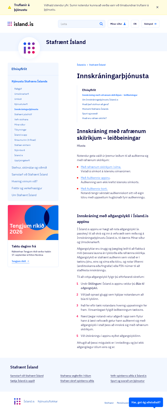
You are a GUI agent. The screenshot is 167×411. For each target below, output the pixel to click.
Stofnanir (109, 402)
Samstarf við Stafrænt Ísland (27, 375)
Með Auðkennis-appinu (95, 178)
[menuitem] (33, 120)
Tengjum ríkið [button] (20, 261)
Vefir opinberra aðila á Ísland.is (129, 375)
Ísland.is (29, 401)
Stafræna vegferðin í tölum (75, 375)
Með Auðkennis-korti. (94, 188)
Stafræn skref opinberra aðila (77, 380)
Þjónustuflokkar (48, 401)
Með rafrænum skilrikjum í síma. (101, 167)
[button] (118, 24)
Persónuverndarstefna (128, 402)
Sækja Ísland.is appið (22, 380)
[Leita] (101, 24)
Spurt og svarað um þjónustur (128, 380)
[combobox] (81, 24)
